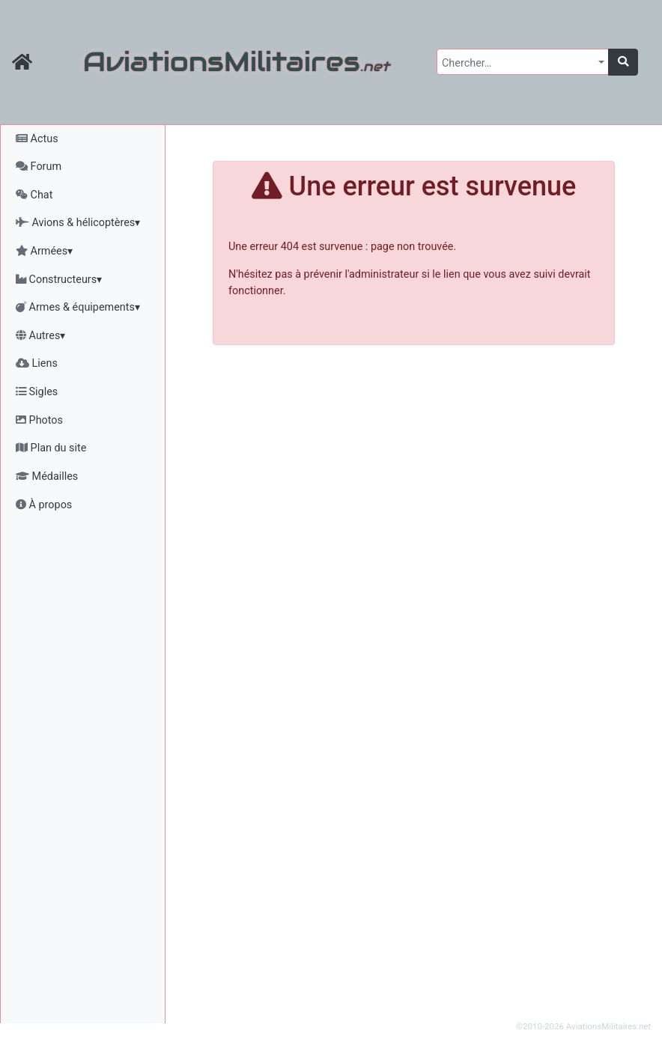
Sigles (37, 392)
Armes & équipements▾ (78, 307)
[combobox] (523, 62)
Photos (39, 420)
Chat (34, 195)
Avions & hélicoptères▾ (78, 222)
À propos (44, 505)
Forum (38, 166)
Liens (37, 363)
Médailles (47, 476)
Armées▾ (44, 251)
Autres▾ (40, 335)
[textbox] (518, 63)
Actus (37, 138)
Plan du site (51, 448)
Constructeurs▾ (59, 279)
